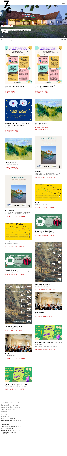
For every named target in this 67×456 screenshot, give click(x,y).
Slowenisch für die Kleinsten (14, 86)
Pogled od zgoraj (10, 162)
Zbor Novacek (9, 352)
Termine (63, 40)
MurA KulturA (39, 171)
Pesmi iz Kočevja (10, 270)
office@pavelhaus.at (6, 439)
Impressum (4, 452)
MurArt (37, 203)
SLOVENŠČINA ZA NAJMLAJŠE (45, 86)
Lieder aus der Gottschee (43, 231)
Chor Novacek (39, 302)
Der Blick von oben (41, 123)
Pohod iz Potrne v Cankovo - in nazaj (17, 390)
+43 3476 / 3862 (10, 437)
